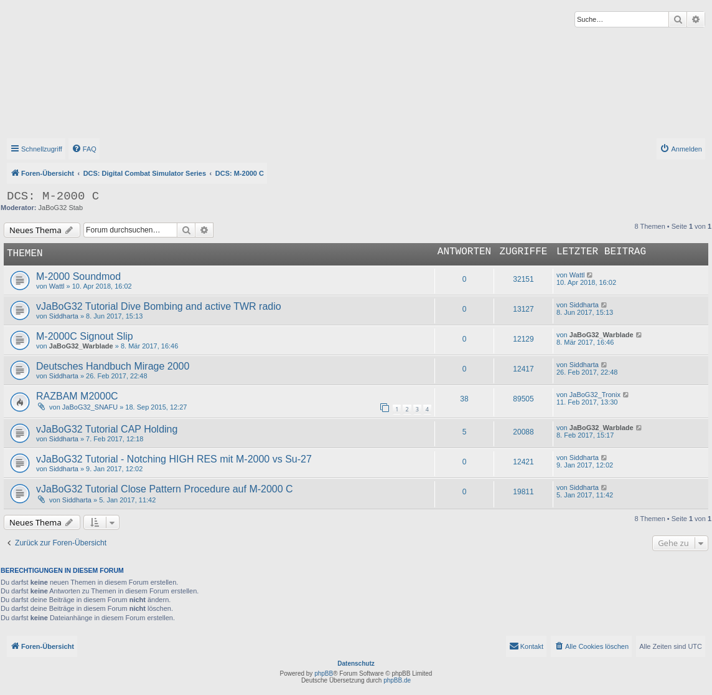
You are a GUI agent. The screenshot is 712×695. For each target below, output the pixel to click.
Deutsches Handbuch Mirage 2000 (112, 366)
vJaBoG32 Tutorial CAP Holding (106, 429)
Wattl (57, 286)
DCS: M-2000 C (53, 196)
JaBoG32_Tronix (595, 394)
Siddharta (63, 316)
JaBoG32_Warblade (81, 346)
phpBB (323, 673)
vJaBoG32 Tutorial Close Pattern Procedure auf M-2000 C (164, 489)
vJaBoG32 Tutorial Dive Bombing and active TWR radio (158, 306)
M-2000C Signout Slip (84, 336)
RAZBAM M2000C (77, 396)
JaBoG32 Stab (61, 207)
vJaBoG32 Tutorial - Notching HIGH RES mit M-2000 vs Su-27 (174, 459)
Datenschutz (355, 663)
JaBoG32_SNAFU (90, 407)
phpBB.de (397, 680)
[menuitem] (84, 148)
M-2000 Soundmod (78, 276)
